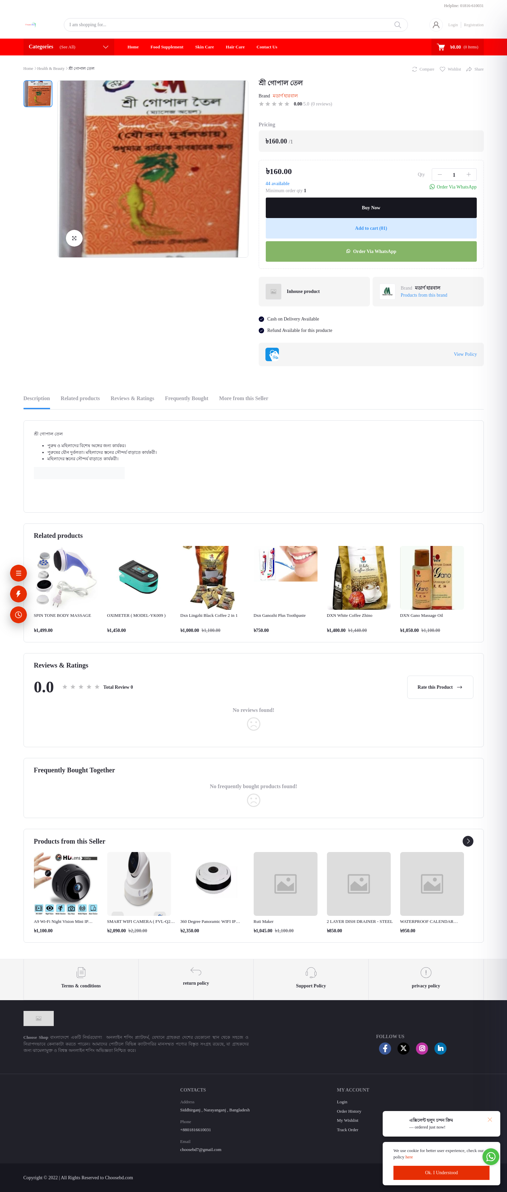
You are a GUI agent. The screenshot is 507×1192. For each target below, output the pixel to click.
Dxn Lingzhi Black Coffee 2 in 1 (209, 615)
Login (453, 25)
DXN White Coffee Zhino (350, 615)
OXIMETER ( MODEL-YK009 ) (136, 615)
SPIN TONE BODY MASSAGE (62, 615)
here (410, 1156)
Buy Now (371, 207)
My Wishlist (347, 1120)
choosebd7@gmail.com (200, 1149)
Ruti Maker (264, 921)
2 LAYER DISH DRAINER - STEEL (360, 921)
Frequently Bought (186, 398)
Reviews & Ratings (132, 398)
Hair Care (235, 46)
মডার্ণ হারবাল (285, 95)
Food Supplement (167, 46)
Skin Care (204, 46)
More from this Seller (243, 398)
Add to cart (371, 228)
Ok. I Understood (441, 1172)
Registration (474, 25)
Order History (349, 1111)
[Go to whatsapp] (490, 1156)
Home (133, 46)
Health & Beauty (51, 68)
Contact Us (267, 46)
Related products (80, 398)
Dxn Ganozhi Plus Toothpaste (280, 615)
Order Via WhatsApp (371, 251)
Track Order (347, 1129)
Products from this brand (424, 295)
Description (37, 398)
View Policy (465, 354)
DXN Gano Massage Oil (421, 615)
